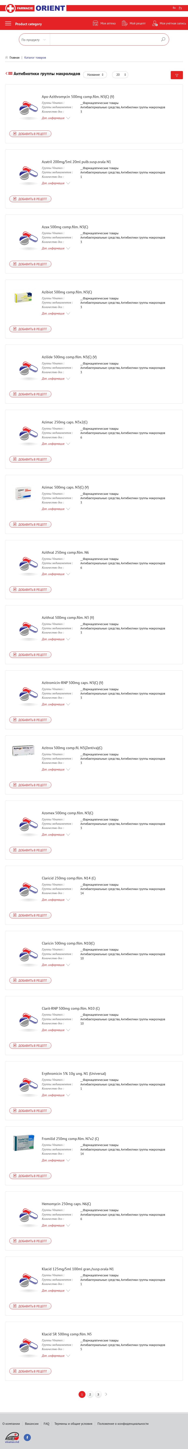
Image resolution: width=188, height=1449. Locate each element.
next (106, 1394)
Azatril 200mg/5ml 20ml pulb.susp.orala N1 (76, 161)
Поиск (163, 39)
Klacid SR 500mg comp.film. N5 (67, 1334)
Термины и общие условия (73, 1424)
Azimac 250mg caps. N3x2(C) (65, 422)
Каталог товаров (35, 57)
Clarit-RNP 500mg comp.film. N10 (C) (71, 1008)
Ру (180, 8)
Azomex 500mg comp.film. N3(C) (67, 813)
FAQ (46, 1424)
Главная (14, 57)
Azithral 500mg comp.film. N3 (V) (68, 617)
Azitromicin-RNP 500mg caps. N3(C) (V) (72, 682)
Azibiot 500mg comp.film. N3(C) (67, 292)
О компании (11, 1424)
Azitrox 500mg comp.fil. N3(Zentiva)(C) (72, 747)
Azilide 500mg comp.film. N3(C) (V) (69, 357)
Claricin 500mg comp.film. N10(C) (68, 943)
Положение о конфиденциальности (123, 1424)
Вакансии (32, 1424)
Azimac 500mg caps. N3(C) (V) (65, 487)
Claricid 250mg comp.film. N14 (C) (69, 878)
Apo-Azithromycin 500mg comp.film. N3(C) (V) (78, 96)
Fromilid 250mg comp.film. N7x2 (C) (70, 1138)
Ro (174, 8)
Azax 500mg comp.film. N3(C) (65, 227)
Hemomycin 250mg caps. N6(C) (66, 1203)
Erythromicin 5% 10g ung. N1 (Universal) (74, 1073)
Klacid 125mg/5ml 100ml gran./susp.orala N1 (78, 1269)
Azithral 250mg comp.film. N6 (65, 552)
